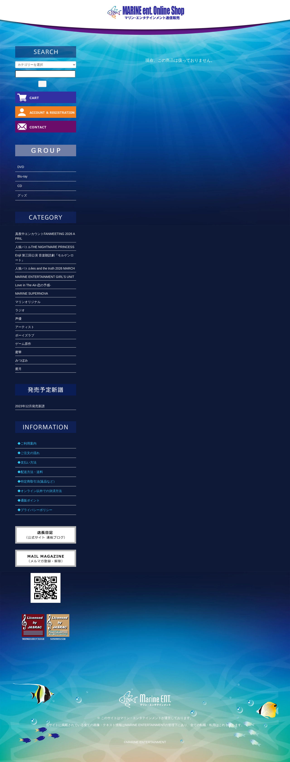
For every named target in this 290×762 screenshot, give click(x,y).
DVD (20, 167)
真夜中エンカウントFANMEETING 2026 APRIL (45, 236)
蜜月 (18, 369)
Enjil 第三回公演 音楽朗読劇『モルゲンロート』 (44, 257)
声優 (18, 318)
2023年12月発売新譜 (30, 406)
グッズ (22, 195)
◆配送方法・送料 (30, 472)
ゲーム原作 (23, 344)
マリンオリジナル (28, 302)
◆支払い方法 (26, 462)
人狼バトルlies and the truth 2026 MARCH (45, 268)
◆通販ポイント (28, 500)
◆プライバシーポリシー (34, 510)
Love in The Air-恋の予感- (33, 285)
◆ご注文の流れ (28, 453)
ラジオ (20, 310)
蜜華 (18, 352)
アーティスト (24, 327)
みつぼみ (21, 360)
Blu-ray (22, 176)
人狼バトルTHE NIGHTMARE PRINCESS (44, 247)
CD (19, 186)
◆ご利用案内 (26, 443)
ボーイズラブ (24, 335)
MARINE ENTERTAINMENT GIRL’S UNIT (44, 277)
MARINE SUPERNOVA (31, 293)
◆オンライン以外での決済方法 (39, 491)
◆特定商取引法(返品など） (37, 481)
